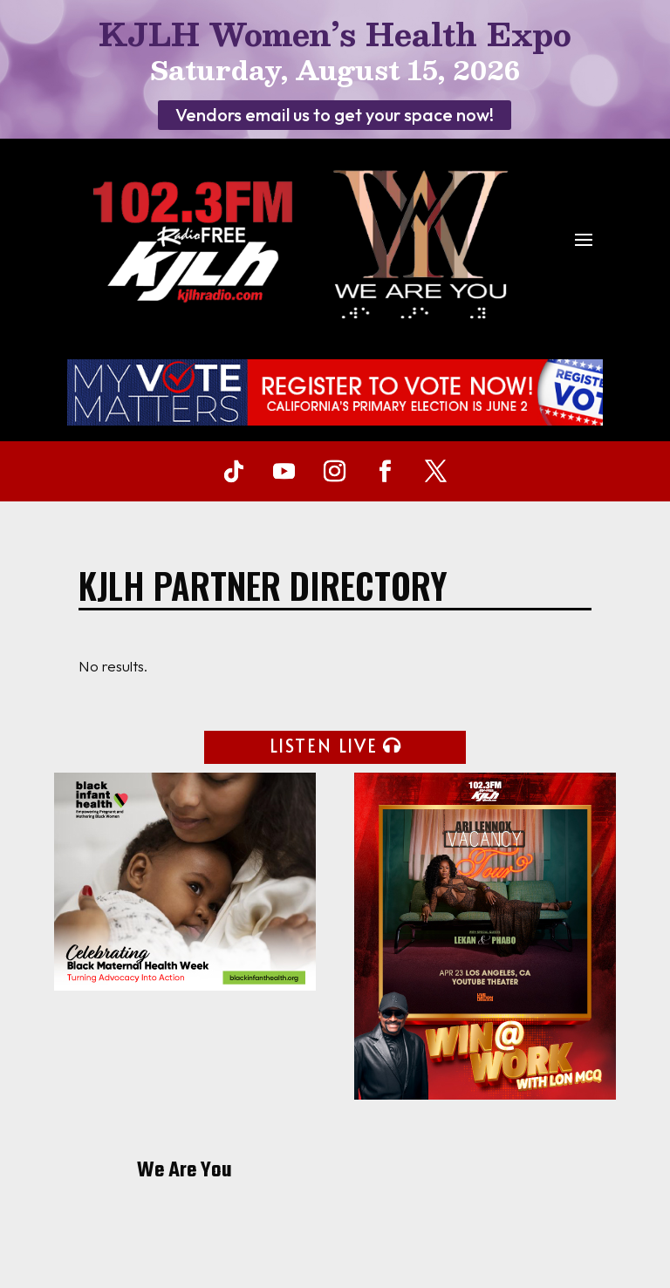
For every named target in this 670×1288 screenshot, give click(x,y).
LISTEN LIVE (324, 745)
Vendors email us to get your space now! (334, 115)
